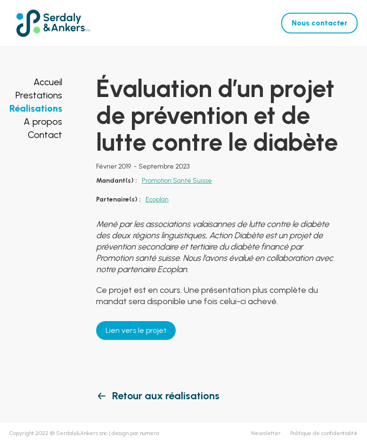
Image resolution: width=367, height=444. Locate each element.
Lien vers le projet (136, 330)
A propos (43, 121)
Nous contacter (319, 22)
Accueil (47, 82)
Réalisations (35, 108)
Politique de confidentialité (324, 433)
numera (149, 433)
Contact (45, 134)
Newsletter (266, 433)
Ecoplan (157, 199)
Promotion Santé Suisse (177, 181)
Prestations (39, 95)
